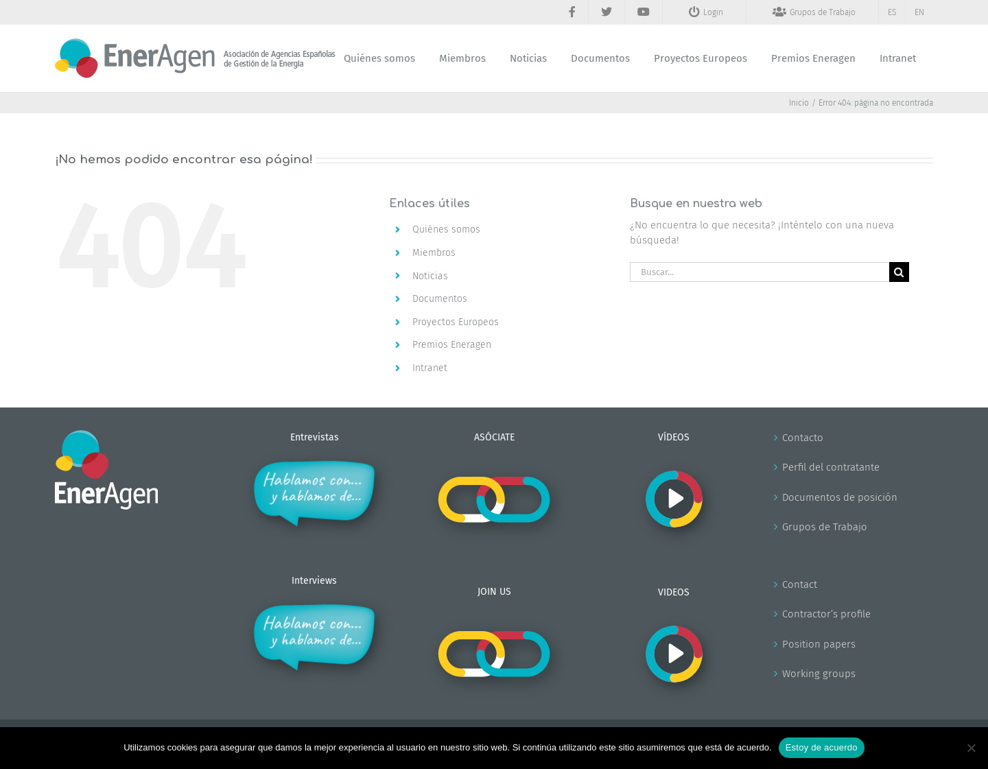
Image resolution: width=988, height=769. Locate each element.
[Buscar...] (759, 272)
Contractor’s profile (826, 614)
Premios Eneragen (451, 345)
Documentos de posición (839, 497)
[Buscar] (899, 272)
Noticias (430, 276)
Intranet (429, 368)
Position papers (819, 644)
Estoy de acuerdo (822, 747)
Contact (799, 584)
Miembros (434, 253)
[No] (971, 748)
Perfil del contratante (831, 467)
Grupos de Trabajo (824, 527)
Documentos (439, 299)
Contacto (802, 437)
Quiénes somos (446, 229)
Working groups (819, 673)
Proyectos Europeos (455, 322)
